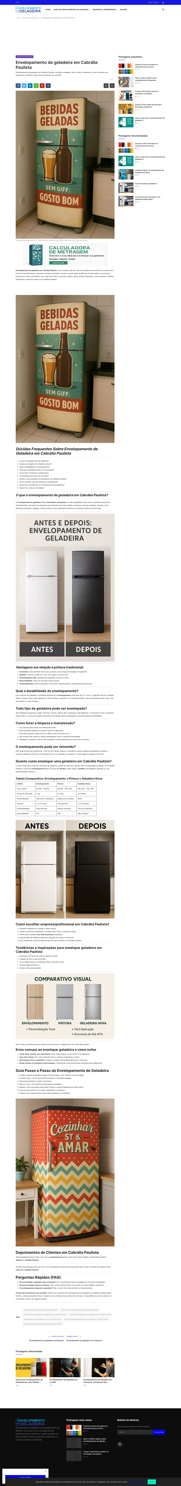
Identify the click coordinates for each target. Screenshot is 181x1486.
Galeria (123, 9)
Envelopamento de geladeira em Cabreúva (84, 1340)
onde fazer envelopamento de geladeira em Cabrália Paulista (90, 1314)
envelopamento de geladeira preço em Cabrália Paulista (43, 1324)
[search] (163, 9)
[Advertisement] (90, 38)
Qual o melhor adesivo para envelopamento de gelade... (146, 79)
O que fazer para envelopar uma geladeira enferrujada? (147, 198)
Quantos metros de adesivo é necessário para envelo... (146, 66)
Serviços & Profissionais (30, 18)
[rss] (120, 1444)
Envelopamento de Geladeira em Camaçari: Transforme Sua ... (97, 1380)
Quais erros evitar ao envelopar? (32, 488)
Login (150, 2)
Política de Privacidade (136, 1482)
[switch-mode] (163, 2)
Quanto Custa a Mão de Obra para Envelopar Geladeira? (148, 106)
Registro (156, 2)
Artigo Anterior (56, 1336)
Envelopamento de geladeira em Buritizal (46, 1340)
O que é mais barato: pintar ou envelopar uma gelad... (147, 92)
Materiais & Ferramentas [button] (105, 9)
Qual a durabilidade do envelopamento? (34, 467)
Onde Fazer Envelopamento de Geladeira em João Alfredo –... (29, 1380)
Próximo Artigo (73, 1336)
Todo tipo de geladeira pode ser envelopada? (36, 470)
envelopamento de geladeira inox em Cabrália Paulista (42, 1319)
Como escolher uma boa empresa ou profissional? (38, 482)
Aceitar (151, 1482)
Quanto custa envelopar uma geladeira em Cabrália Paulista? (43, 479)
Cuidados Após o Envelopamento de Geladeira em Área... (149, 171)
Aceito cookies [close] (25, 1477)
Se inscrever (159, 1432)
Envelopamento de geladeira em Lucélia (64, 1380)
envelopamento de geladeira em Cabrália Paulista (41, 1310)
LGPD (18, 2)
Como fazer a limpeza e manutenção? (34, 473)
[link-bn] (65, 254)
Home (48, 9)
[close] (45, 1471)
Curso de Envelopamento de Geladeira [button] (71, 9)
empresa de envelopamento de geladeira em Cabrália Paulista (45, 1314)
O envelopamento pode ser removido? (34, 476)
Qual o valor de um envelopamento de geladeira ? (150, 119)
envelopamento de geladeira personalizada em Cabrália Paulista (86, 1319)
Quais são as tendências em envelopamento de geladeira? (42, 485)
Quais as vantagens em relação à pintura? (35, 464)
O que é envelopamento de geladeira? (34, 461)
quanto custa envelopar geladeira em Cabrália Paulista (79, 1310)
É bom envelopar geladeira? (146, 184)
